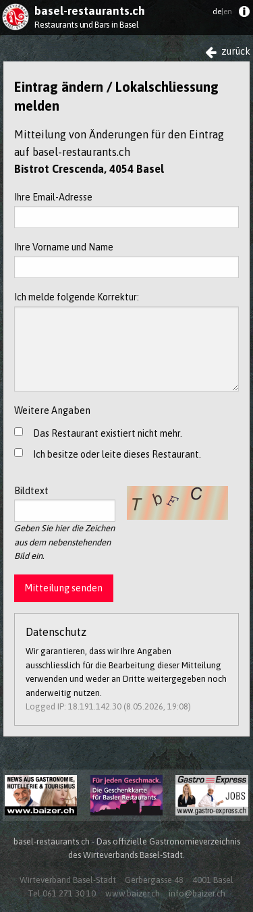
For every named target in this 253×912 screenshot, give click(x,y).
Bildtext (64, 503)
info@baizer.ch (197, 893)
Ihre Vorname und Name (127, 260)
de (222, 11)
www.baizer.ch (132, 893)
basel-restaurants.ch (89, 11)
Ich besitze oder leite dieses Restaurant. (117, 454)
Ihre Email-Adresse (127, 210)
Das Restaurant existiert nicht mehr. (107, 433)
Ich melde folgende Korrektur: (127, 341)
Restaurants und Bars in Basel (86, 25)
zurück (227, 51)
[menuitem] (244, 14)
